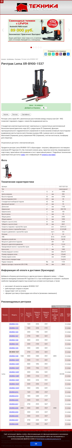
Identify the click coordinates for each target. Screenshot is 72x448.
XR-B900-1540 (13, 356)
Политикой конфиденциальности (48, 439)
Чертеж (5, 114)
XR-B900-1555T (14, 388)
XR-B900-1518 (13, 328)
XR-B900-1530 (13, 340)
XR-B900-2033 (13, 412)
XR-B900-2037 (13, 420)
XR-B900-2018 (13, 396)
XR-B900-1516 (13, 324)
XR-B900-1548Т (14, 376)
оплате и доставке (48, 155)
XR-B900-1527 (13, 336)
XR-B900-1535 (13, 348)
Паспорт (15, 114)
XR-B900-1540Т (14, 364)
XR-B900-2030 (13, 408)
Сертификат (26, 114)
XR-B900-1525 (13, 332)
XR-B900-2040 (13, 424)
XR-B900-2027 (13, 404)
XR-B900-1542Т (14, 368)
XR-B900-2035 (13, 416)
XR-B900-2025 (13, 400)
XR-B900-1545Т (14, 372)
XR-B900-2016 (13, 392)
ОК (36, 444)
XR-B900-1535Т (14, 360)
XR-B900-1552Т (14, 384)
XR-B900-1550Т (14, 380)
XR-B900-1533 (13, 344)
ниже (23, 155)
